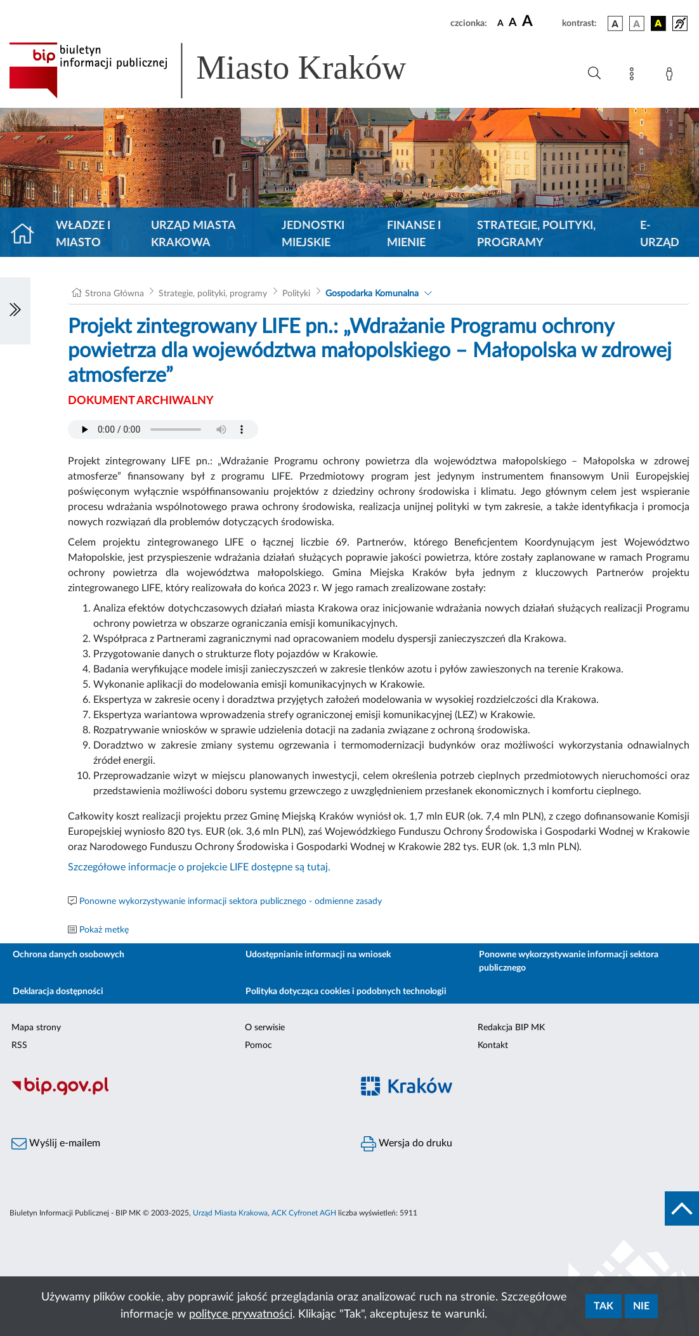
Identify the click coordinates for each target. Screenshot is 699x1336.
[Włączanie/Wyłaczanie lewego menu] (15, 310)
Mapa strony (36, 1027)
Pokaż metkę (104, 930)
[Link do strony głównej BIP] (226, 70)
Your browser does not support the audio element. (163, 429)
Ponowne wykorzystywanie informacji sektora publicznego (568, 961)
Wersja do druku (406, 1143)
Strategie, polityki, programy (536, 234)
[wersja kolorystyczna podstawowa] (615, 23)
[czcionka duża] (540, 21)
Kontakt (493, 1045)
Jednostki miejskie (313, 234)
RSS (19, 1045)
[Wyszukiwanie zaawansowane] (594, 73)
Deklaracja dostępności (58, 991)
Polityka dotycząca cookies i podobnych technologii (346, 991)
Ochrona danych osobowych (68, 954)
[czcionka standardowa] (500, 22)
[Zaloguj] (671, 76)
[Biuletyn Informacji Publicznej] (175, 1094)
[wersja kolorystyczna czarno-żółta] (658, 23)
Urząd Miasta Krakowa (193, 234)
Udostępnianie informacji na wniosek (318, 954)
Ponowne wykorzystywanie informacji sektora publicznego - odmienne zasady (230, 901)
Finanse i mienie (414, 234)
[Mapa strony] (634, 76)
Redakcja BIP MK (511, 1027)
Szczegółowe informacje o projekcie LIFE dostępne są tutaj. (199, 867)
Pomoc (258, 1045)
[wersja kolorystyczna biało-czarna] (636, 23)
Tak (603, 1306)
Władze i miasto (83, 234)
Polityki (296, 293)
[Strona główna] (28, 235)
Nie (641, 1306)
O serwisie (265, 1027)
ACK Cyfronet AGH (303, 1213)
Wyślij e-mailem (55, 1143)
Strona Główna (114, 293)
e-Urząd (659, 234)
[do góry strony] (682, 1208)
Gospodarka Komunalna (372, 293)
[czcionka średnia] (512, 23)
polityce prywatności (240, 1314)
